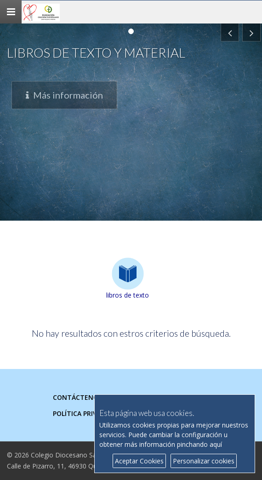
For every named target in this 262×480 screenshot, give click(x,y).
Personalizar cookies (203, 461)
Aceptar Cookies (139, 461)
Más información (64, 105)
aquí (216, 444)
